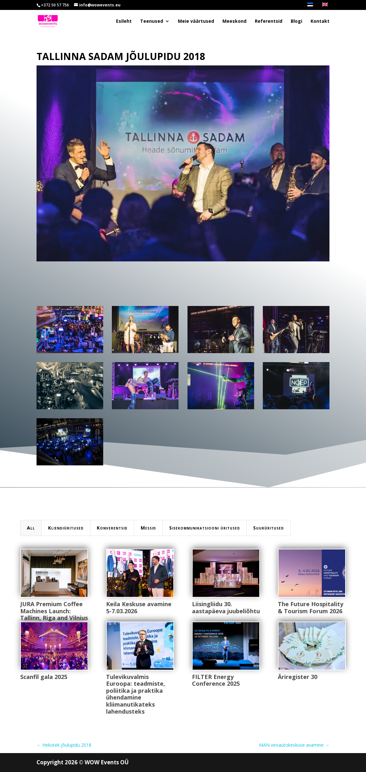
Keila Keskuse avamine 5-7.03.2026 (138, 607)
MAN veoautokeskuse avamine (294, 745)
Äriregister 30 (297, 677)
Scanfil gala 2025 (43, 677)
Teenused (151, 21)
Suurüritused (268, 528)
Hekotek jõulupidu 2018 (64, 745)
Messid (148, 528)
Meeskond (234, 21)
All (31, 528)
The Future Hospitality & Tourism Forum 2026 (310, 607)
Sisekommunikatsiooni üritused (204, 528)
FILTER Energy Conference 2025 (215, 680)
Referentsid (268, 21)
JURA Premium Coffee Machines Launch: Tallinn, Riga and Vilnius (53, 611)
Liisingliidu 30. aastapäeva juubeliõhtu (226, 607)
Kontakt (320, 21)
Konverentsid (112, 528)
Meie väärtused (196, 21)
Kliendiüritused (66, 528)
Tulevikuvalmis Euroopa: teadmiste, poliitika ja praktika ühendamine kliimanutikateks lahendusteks (135, 694)
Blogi (296, 21)
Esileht (124, 21)
